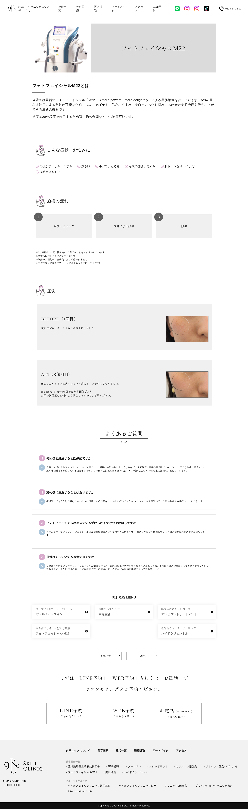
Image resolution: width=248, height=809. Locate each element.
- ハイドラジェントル (135, 772)
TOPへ (142, 656)
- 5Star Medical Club (79, 791)
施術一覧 (121, 750)
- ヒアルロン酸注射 (186, 766)
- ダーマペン (133, 766)
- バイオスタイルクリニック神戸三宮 (88, 785)
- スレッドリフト (157, 766)
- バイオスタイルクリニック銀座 (136, 785)
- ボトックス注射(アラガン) (220, 766)
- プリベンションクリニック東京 (213, 785)
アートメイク (160, 750)
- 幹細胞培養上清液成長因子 (83, 766)
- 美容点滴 (110, 772)
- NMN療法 (113, 766)
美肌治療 (105, 656)
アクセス (181, 750)
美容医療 (103, 750)
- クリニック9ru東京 (174, 785)
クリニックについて (78, 750)
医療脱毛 (139, 750)
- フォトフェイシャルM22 (81, 772)
